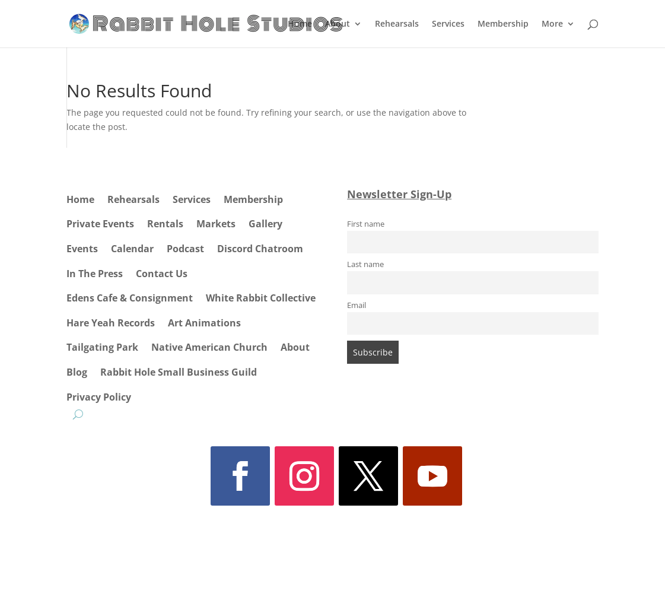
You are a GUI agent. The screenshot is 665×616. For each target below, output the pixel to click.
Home (300, 24)
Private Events (100, 223)
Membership (503, 24)
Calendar (132, 248)
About (337, 24)
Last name (365, 264)
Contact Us (161, 273)
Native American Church (209, 347)
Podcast (185, 248)
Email (356, 305)
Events (82, 248)
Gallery (265, 223)
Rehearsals (397, 24)
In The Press (94, 273)
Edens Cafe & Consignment (129, 297)
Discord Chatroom (260, 248)
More (552, 24)
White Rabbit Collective (261, 297)
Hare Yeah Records (110, 322)
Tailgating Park (102, 347)
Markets (216, 223)
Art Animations (204, 322)
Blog (76, 372)
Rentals (165, 223)
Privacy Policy (98, 397)
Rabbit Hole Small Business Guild (178, 372)
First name (365, 224)
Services (448, 24)
